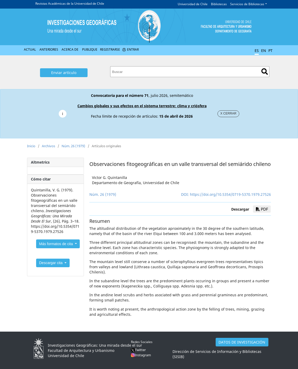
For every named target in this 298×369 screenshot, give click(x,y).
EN (263, 50)
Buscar (264, 71)
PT (270, 50)
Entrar (133, 49)
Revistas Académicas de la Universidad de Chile (69, 3)
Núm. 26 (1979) (73, 146)
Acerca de (70, 49)
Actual (30, 49)
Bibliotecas (219, 4)
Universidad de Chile (193, 4)
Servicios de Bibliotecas (247, 4)
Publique (89, 49)
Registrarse (110, 49)
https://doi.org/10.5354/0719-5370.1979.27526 (230, 194)
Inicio (31, 146)
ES (257, 50)
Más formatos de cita (56, 244)
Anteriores (48, 49)
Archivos (48, 146)
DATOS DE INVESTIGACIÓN (241, 342)
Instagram (143, 355)
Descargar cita (51, 263)
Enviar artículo (63, 72)
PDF (262, 209)
